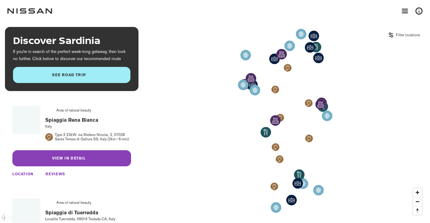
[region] (215, 122)
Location (22, 174)
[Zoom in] (417, 192)
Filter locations (408, 35)
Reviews (55, 174)
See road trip (69, 74)
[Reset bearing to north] (417, 210)
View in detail (69, 158)
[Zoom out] (417, 201)
